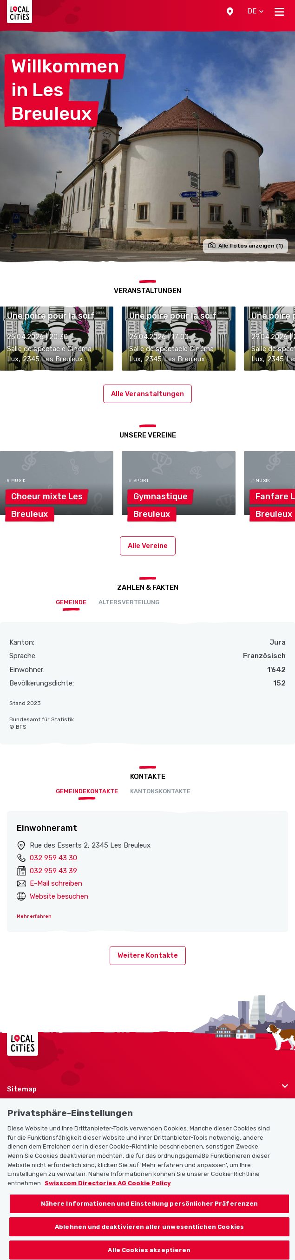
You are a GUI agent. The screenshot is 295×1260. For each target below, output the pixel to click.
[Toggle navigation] (279, 11)
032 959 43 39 (53, 871)
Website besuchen (59, 896)
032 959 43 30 (53, 858)
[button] (230, 11)
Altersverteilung (128, 602)
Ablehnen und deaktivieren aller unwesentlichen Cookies (149, 1232)
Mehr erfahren (34, 916)
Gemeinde (71, 602)
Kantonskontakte (160, 791)
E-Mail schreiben (56, 883)
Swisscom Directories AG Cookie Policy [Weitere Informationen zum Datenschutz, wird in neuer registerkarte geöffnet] (108, 1189)
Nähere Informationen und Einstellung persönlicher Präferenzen (149, 1210)
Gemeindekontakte (87, 791)
